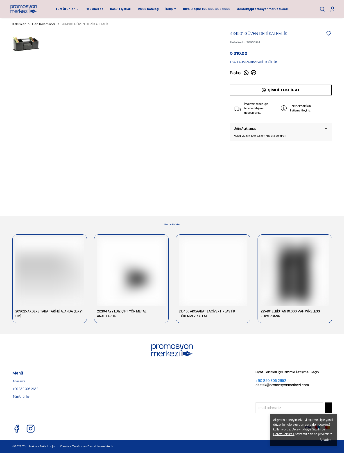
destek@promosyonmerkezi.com (263, 9)
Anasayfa (18, 381)
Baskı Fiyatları (120, 9)
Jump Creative (61, 446)
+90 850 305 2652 (25, 389)
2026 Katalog (148, 9)
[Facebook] (16, 428)
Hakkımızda (94, 9)
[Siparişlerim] (332, 9)
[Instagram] (30, 428)
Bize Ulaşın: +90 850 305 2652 (206, 9)
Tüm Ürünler (67, 9)
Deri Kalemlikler (43, 24)
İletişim (170, 9)
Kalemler (21, 24)
